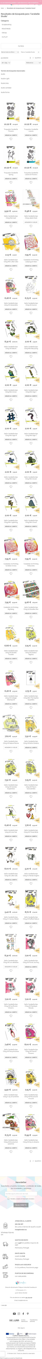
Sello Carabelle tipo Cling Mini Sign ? (31, 434)
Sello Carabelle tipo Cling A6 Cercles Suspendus (11, 787)
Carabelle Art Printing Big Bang (11, 608)
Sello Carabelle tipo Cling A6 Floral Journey (31, 961)
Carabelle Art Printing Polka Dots (31, 564)
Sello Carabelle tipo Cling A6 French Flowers (31, 1051)
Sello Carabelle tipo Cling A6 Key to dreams (31, 1141)
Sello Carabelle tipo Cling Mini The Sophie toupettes (31, 698)
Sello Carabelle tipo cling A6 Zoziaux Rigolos (31, 652)
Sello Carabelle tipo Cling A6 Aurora (31, 304)
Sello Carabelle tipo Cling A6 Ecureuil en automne (11, 1142)
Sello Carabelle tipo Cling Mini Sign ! (31, 391)
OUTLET (5, 37)
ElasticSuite (19, 1358)
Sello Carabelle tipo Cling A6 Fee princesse (11, 1050)
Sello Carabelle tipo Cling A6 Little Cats (11, 874)
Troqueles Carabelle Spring (11, 173)
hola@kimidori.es (23, 1300)
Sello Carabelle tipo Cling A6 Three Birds (31, 831)
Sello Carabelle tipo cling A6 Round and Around (31, 1096)
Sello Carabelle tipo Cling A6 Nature (11, 347)
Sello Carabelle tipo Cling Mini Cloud (31, 521)
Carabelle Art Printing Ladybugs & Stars (31, 260)
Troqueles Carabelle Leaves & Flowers (31, 173)
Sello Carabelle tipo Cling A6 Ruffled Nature (31, 918)
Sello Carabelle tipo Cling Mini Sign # (11, 434)
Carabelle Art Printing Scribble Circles (11, 564)
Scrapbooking (6, 24)
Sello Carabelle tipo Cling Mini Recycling (31, 347)
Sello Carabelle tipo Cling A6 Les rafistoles (10, 961)
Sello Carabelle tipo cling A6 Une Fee (11, 831)
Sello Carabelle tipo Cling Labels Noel (31, 217)
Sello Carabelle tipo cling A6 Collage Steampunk (11, 698)
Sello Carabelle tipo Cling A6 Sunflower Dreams (11, 1006)
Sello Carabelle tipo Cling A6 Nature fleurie (11, 742)
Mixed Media (6, 28)
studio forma (5, 92)
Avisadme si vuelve (31, 222)
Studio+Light (5, 78)
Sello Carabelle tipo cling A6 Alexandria (11, 304)
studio (3, 74)
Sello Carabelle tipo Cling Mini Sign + (11, 478)
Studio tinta (5, 83)
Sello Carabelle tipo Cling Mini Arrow (11, 391)
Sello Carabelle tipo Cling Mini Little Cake (11, 260)
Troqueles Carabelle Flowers (11, 130)
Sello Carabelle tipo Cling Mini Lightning (11, 521)
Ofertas (4, 33)
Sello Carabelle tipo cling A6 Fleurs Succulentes (31, 787)
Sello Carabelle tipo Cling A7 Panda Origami (31, 874)
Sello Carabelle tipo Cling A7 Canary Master (11, 918)
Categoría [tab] (5, 21)
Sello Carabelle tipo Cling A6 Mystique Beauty (31, 1006)
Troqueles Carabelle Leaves (31, 130)
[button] (11, 139)
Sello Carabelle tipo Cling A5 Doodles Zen (31, 608)
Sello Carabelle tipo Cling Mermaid (11, 217)
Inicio (2, 8)
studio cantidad (6, 88)
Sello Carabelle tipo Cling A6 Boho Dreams (31, 742)
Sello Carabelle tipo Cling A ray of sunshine (11, 1095)
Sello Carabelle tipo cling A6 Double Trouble (11, 652)
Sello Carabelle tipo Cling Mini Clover (31, 478)
